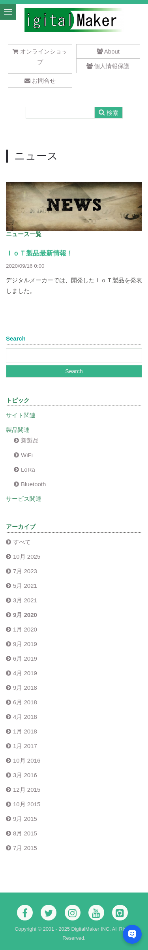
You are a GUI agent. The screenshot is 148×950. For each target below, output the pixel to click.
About (108, 51)
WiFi (27, 455)
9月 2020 (25, 614)
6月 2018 (25, 702)
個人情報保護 (107, 66)
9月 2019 (25, 644)
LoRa (28, 469)
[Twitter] (48, 912)
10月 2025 (26, 556)
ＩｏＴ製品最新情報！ (39, 253)
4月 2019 (25, 673)
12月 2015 (26, 789)
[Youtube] (96, 912)
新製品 (30, 440)
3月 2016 (25, 775)
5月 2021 (25, 585)
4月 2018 (25, 716)
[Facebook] (25, 912)
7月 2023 (25, 571)
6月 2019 (25, 658)
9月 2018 (25, 687)
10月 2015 (26, 804)
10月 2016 (26, 760)
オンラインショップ (40, 56)
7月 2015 (25, 847)
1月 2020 (25, 629)
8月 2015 (25, 833)
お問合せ (40, 80)
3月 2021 (25, 600)
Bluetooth (33, 484)
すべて (22, 542)
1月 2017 (25, 746)
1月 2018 (25, 731)
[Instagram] (72, 912)
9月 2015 (25, 818)
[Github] (120, 912)
